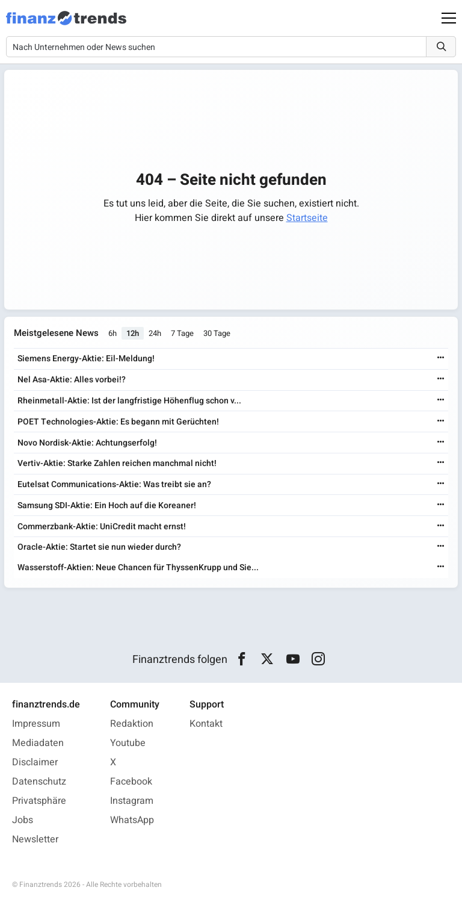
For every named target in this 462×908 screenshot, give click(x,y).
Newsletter (35, 839)
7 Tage (182, 333)
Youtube (128, 743)
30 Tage (216, 333)
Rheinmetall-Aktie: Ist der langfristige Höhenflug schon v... (129, 400)
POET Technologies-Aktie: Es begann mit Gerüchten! (118, 421)
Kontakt (206, 724)
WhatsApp (132, 820)
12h (132, 333)
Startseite (307, 218)
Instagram (131, 801)
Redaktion (131, 724)
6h (112, 333)
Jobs (22, 820)
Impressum (36, 724)
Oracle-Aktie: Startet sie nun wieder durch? (99, 547)
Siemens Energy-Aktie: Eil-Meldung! (86, 358)
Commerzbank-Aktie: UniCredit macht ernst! (101, 526)
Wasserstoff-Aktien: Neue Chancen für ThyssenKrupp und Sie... (138, 567)
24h (155, 333)
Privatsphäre (39, 801)
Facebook (131, 781)
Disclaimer (35, 762)
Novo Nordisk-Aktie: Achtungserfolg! (87, 443)
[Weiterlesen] (441, 358)
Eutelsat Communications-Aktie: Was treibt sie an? (114, 484)
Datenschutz (39, 781)
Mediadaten (38, 743)
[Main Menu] (449, 18)
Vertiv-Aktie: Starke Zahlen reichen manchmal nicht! (117, 463)
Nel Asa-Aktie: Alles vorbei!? (71, 379)
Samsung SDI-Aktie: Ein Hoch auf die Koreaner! (106, 505)
